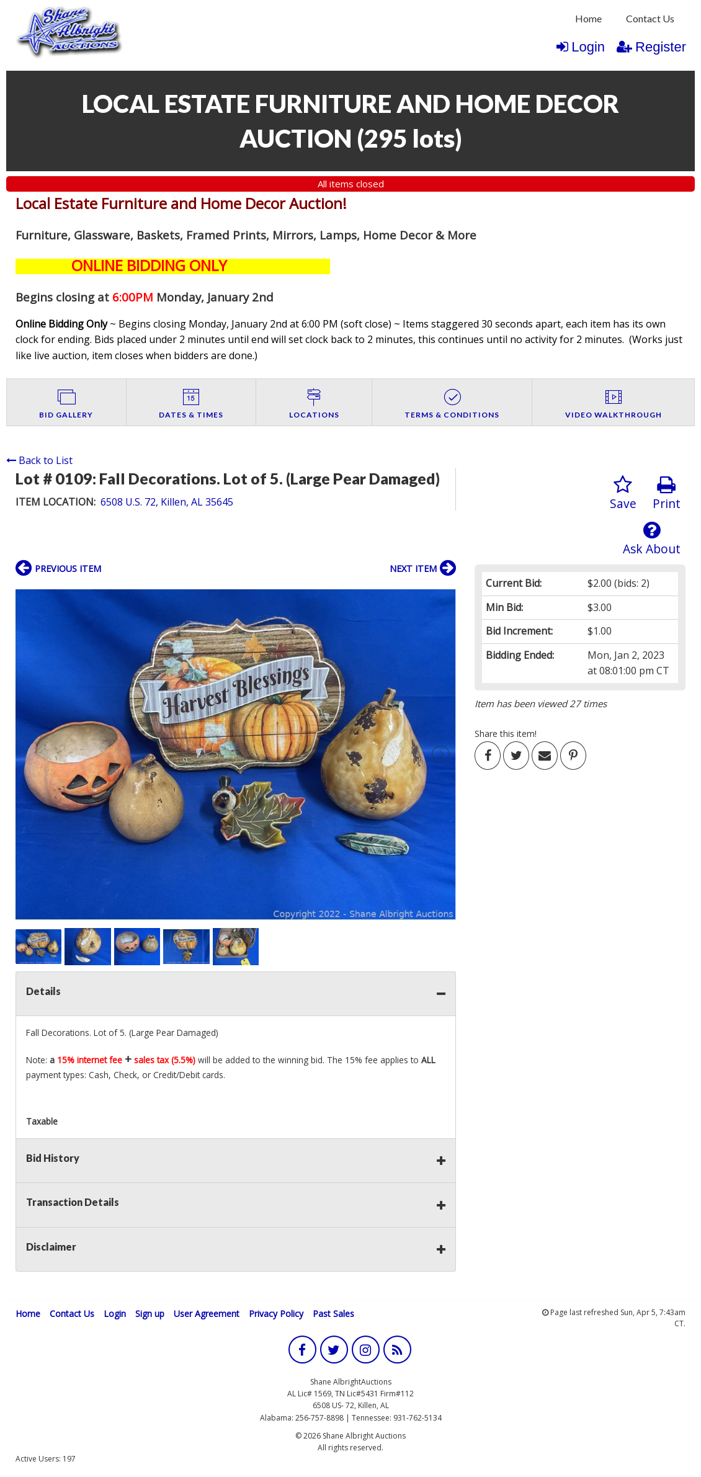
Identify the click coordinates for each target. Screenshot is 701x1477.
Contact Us (650, 18)
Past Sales (333, 1313)
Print (667, 493)
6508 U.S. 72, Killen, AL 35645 (166, 502)
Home (588, 18)
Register (651, 47)
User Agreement (206, 1313)
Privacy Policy (276, 1313)
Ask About (652, 538)
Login (580, 47)
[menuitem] (588, 18)
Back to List (39, 460)
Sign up (149, 1313)
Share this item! (506, 733)
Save (623, 493)
